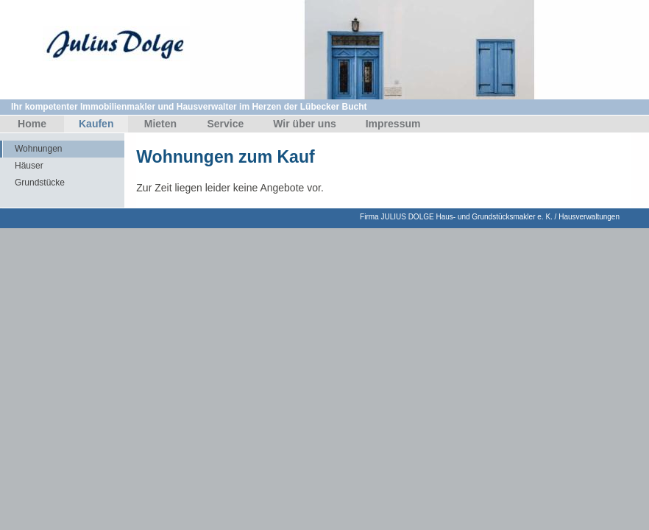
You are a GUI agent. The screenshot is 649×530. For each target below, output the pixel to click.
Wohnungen (39, 149)
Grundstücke (40, 182)
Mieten (160, 124)
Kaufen (96, 124)
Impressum (393, 124)
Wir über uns (304, 124)
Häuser (29, 165)
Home (32, 124)
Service (225, 124)
